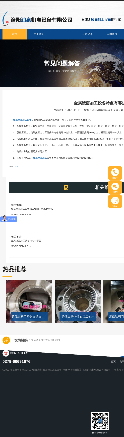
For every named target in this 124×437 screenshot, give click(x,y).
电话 (115, 173)
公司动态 (87, 34)
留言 (115, 202)
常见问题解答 (69, 70)
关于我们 (39, 34)
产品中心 (63, 34)
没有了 (17, 166)
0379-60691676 (16, 361)
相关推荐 (16, 205)
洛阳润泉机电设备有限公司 (45, 340)
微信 (115, 188)
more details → (21, 214)
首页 (14, 34)
